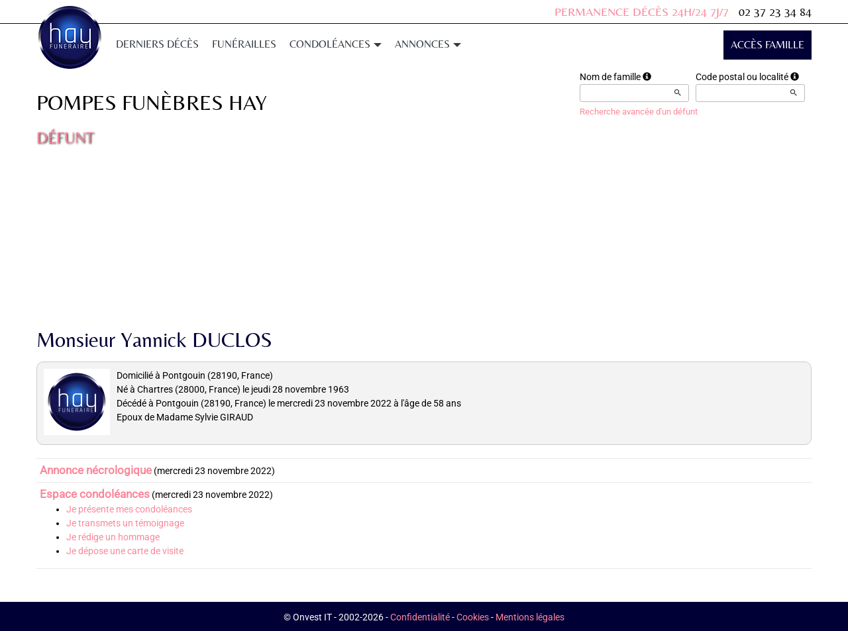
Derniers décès (157, 44)
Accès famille (767, 44)
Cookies (472, 617)
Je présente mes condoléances (129, 509)
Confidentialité (420, 617)
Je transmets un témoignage (125, 523)
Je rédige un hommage (113, 537)
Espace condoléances (95, 494)
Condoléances (336, 44)
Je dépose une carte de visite (125, 551)
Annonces (428, 44)
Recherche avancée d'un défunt (639, 112)
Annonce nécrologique (96, 470)
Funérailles (244, 44)
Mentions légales (530, 617)
